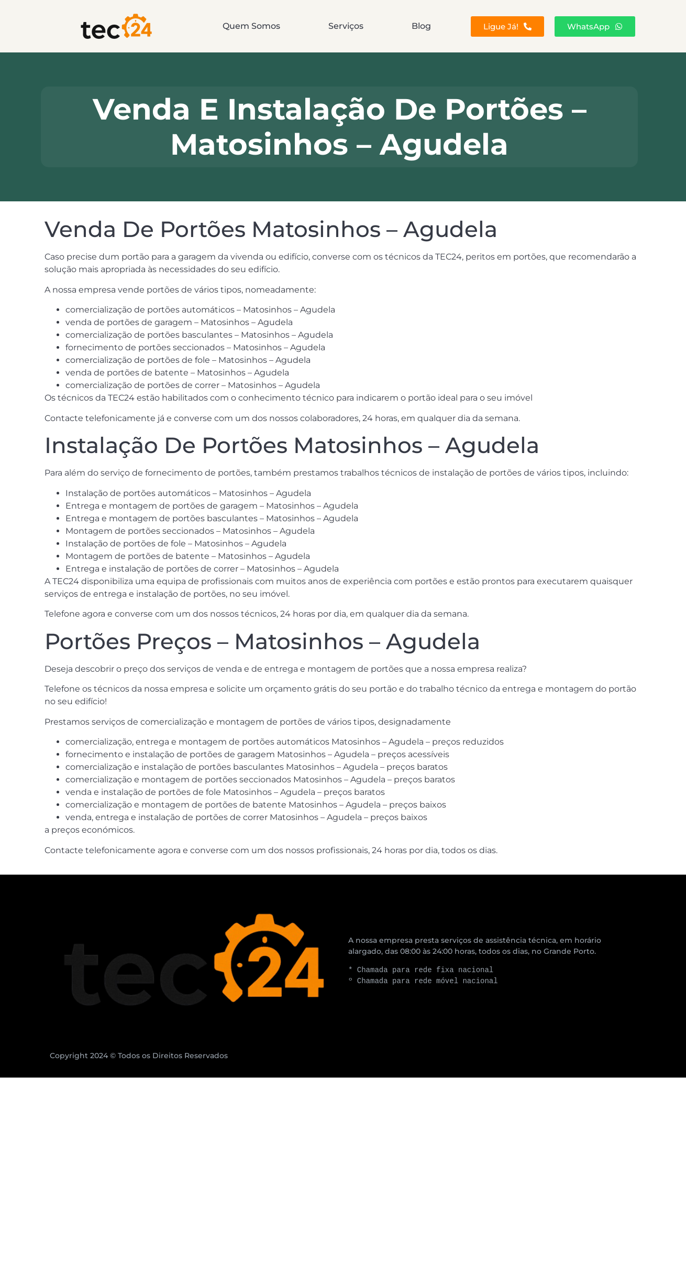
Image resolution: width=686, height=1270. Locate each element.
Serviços (345, 26)
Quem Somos (251, 26)
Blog (421, 26)
